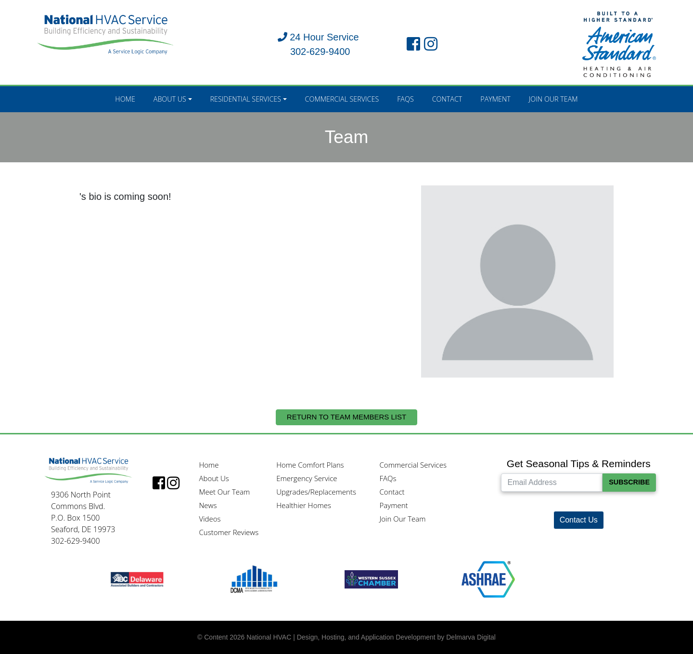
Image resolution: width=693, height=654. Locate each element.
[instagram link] (430, 44)
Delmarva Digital (471, 637)
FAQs (405, 99)
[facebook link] (413, 44)
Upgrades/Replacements (316, 492)
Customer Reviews (228, 532)
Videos (209, 518)
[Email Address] (552, 482)
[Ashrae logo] (488, 579)
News (208, 505)
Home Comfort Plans (310, 465)
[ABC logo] (136, 579)
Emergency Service (306, 478)
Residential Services (245, 99)
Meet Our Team (224, 492)
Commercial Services (342, 99)
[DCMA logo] (253, 579)
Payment (495, 99)
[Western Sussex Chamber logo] (371, 579)
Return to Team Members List (346, 417)
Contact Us (579, 520)
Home (125, 99)
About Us (170, 99)
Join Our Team (553, 99)
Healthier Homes (303, 505)
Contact (447, 99)
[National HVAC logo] (106, 33)
